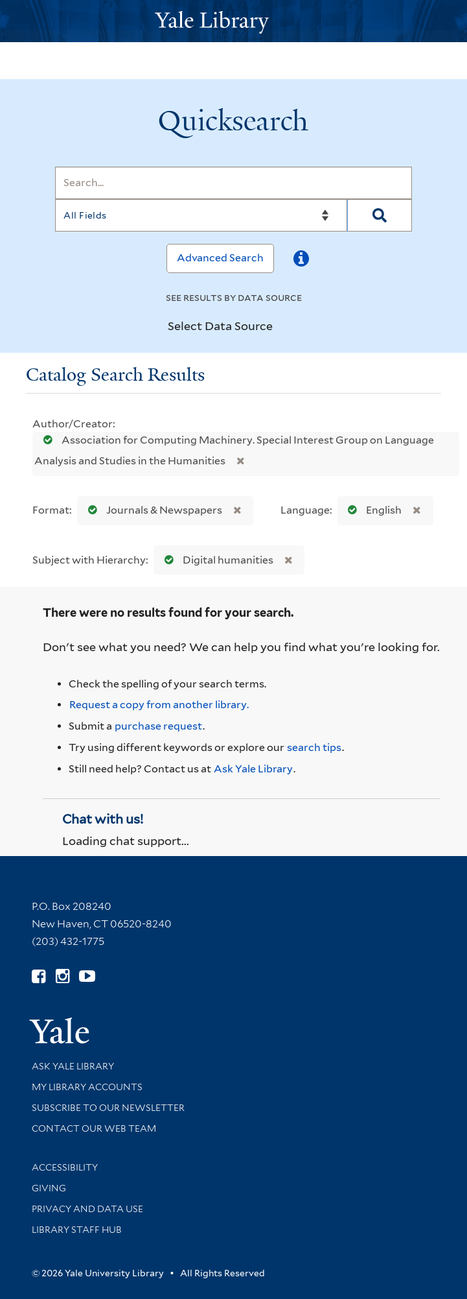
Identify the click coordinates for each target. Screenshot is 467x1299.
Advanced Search (220, 258)
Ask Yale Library (253, 769)
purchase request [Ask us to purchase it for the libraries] (158, 726)
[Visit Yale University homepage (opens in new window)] (59, 1026)
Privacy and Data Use (87, 1209)
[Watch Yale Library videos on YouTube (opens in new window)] (87, 976)
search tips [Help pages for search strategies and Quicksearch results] (314, 747)
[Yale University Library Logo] (234, 21)
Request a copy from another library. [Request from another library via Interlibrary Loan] (159, 704)
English (372, 510)
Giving (49, 1188)
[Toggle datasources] (284, 326)
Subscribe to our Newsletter (108, 1107)
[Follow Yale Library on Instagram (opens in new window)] (62, 976)
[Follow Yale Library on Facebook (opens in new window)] (38, 976)
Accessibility (65, 1167)
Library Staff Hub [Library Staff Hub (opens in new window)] (77, 1229)
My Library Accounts (87, 1087)
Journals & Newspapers (152, 510)
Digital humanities (216, 560)
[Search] (233, 183)
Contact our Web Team (94, 1128)
